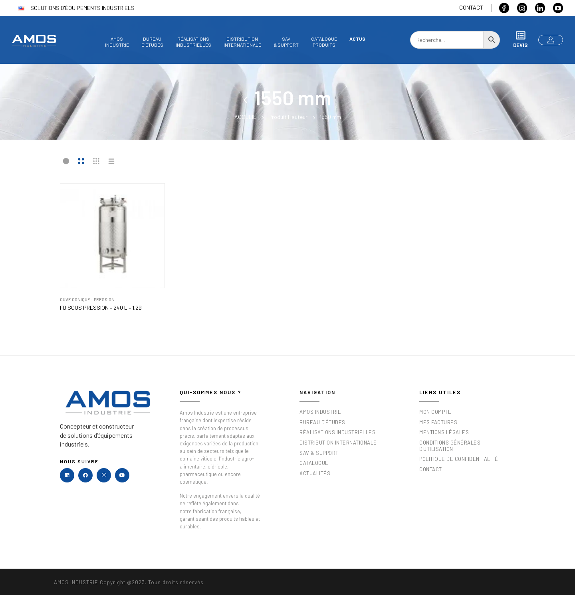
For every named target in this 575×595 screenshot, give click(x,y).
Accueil (245, 116)
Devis (520, 39)
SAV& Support (286, 41)
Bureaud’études (152, 41)
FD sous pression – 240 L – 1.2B (101, 307)
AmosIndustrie (117, 41)
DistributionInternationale (242, 41)
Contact (471, 7)
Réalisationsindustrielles (193, 41)
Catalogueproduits (324, 41)
